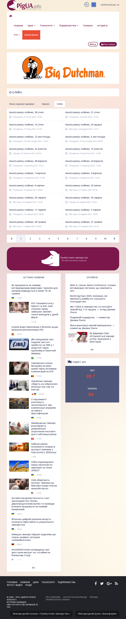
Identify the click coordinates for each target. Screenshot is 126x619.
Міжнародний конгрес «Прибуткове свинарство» (41, 613)
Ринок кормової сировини (21, 104)
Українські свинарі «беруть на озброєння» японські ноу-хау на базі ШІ (44, 385)
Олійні (15, 92)
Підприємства (68, 25)
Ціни (31, 25)
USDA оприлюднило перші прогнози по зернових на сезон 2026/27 (42, 466)
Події (28, 584)
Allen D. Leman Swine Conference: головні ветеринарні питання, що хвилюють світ (93, 288)
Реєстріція (108, 44)
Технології (47, 25)
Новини (18, 25)
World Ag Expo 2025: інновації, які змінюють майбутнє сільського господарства (88, 298)
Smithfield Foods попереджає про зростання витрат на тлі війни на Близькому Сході (31, 552)
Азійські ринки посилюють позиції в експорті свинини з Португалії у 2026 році (43, 448)
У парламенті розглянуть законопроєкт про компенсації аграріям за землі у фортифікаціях (43, 406)
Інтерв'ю (102, 25)
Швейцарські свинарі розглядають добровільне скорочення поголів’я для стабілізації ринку (44, 428)
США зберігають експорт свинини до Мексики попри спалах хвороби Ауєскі (44, 484)
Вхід (93, 44)
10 (105, 238)
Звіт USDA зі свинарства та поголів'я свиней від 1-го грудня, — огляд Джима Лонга (92, 309)
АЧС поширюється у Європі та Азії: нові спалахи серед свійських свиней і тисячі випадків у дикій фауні (44, 310)
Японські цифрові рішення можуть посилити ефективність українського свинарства (33, 522)
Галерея (88, 25)
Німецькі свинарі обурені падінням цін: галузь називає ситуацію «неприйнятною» (34, 537)
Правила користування (58, 599)
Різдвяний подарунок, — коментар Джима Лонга (90, 319)
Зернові (45, 104)
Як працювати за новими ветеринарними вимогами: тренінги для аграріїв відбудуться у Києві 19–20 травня (35, 289)
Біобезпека (31, 34)
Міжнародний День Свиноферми (97, 613)
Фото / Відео (14, 584)
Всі (33, 567)
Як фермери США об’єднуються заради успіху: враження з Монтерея (102, 337)
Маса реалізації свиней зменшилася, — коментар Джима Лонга (92, 327)
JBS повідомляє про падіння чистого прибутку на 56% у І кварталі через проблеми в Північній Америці (43, 346)
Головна (12, 582)
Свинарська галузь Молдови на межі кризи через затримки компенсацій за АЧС (43, 367)
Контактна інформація (75, 597)
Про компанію (53, 597)
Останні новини (33, 277)
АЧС (17, 34)
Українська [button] (110, 4)
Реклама (94, 597)
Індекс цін (77, 361)
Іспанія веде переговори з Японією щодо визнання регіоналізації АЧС (35, 328)
